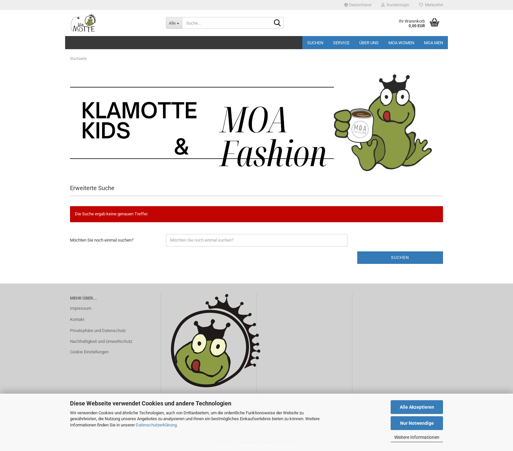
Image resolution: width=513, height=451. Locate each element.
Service (341, 42)
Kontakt (77, 319)
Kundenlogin (395, 5)
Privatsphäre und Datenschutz (98, 330)
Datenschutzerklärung (156, 424)
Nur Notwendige (417, 423)
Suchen (315, 42)
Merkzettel (431, 5)
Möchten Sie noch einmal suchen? (101, 240)
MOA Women (401, 42)
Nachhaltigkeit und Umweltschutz (101, 341)
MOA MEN (433, 42)
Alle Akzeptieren (417, 407)
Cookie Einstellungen (89, 351)
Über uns (369, 42)
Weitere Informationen (416, 437)
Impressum (80, 308)
